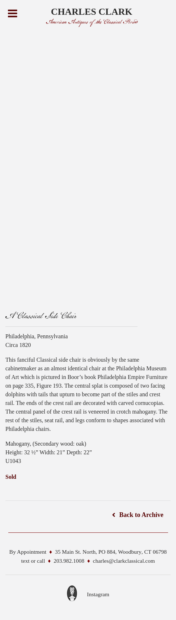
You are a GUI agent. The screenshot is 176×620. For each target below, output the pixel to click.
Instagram (98, 594)
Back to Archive (141, 515)
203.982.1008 (69, 561)
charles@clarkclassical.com (124, 561)
